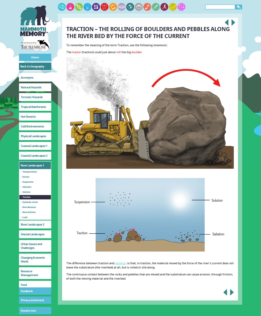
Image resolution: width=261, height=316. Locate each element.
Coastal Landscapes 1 (34, 115)
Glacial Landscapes (32, 203)
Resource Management (29, 242)
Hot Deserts (28, 86)
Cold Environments (32, 95)
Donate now (28, 311)
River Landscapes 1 (32, 134)
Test (23, 283)
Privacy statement (32, 300)
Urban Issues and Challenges (31, 215)
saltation (121, 263)
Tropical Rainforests (33, 76)
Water (25, 264)
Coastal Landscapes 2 (34, 125)
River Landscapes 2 (32, 194)
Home (35, 57)
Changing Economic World (33, 229)
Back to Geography (32, 66)
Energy (25, 273)
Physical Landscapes (33, 105)
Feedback (27, 291)
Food (24, 254)
